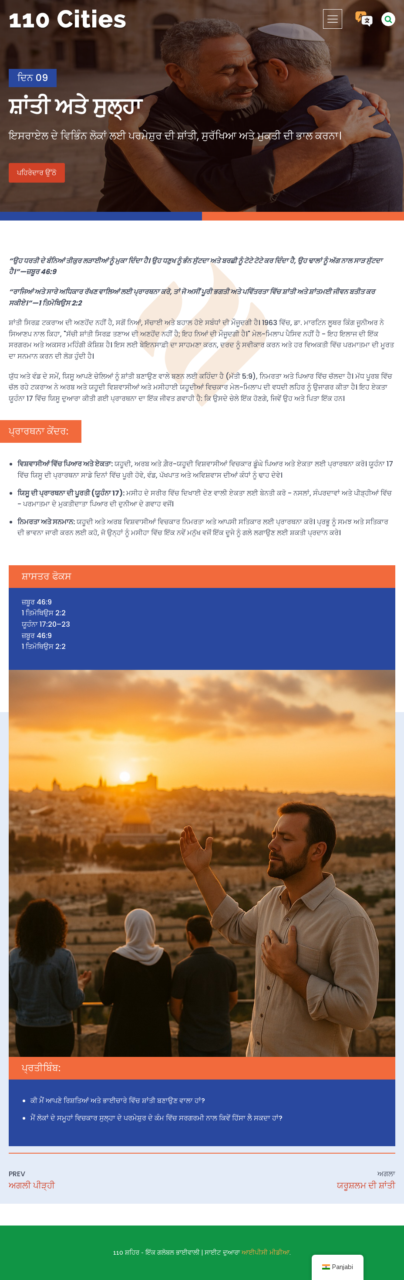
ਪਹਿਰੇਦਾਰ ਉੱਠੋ (37, 173)
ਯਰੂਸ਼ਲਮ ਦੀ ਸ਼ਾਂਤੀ (366, 1185)
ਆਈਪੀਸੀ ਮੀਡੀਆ (266, 1252)
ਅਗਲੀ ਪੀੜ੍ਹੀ (32, 1185)
